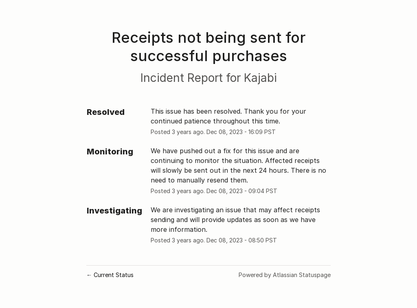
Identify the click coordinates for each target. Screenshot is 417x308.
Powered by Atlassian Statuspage (285, 274)
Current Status (110, 274)
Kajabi (260, 78)
